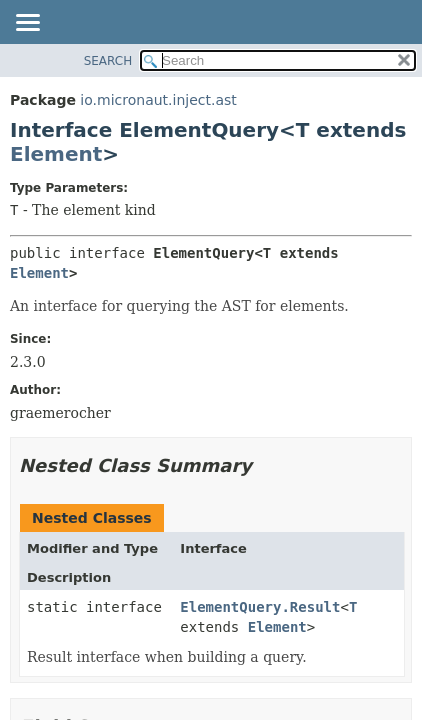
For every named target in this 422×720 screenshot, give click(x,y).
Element (56, 154)
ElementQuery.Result (260, 607)
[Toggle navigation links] (27, 24)
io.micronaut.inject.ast (158, 100)
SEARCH (108, 61)
